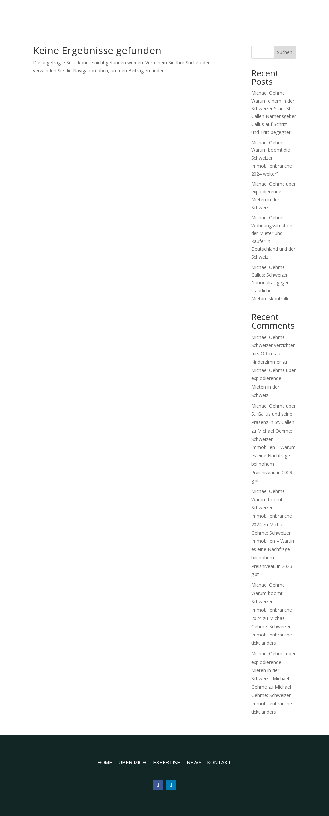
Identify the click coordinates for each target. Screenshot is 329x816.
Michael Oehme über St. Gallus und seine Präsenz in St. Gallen (273, 414)
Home (104, 762)
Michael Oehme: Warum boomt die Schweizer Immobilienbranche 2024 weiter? (271, 158)
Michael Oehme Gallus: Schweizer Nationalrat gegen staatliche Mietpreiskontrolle (270, 283)
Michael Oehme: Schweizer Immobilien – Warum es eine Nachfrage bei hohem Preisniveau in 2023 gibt (273, 456)
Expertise (166, 762)
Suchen (284, 52)
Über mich (132, 762)
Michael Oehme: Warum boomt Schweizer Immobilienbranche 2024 (271, 508)
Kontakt (219, 762)
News (194, 762)
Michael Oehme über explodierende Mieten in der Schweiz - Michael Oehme (273, 670)
